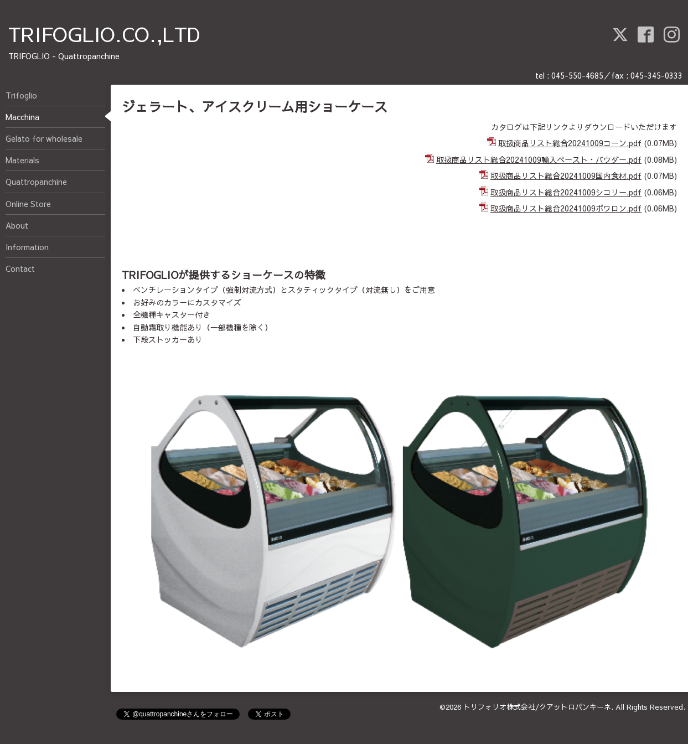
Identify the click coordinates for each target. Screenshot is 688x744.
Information (27, 246)
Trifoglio (21, 95)
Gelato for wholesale (44, 138)
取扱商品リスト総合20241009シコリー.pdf (566, 192)
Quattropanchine (36, 181)
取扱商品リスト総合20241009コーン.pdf (570, 142)
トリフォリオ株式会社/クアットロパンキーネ (537, 707)
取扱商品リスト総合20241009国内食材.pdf (566, 175)
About (17, 225)
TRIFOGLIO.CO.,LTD (104, 34)
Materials (22, 160)
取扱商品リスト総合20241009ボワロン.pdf (566, 208)
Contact (20, 268)
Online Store (28, 203)
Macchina (22, 116)
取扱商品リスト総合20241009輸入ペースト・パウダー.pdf (539, 159)
